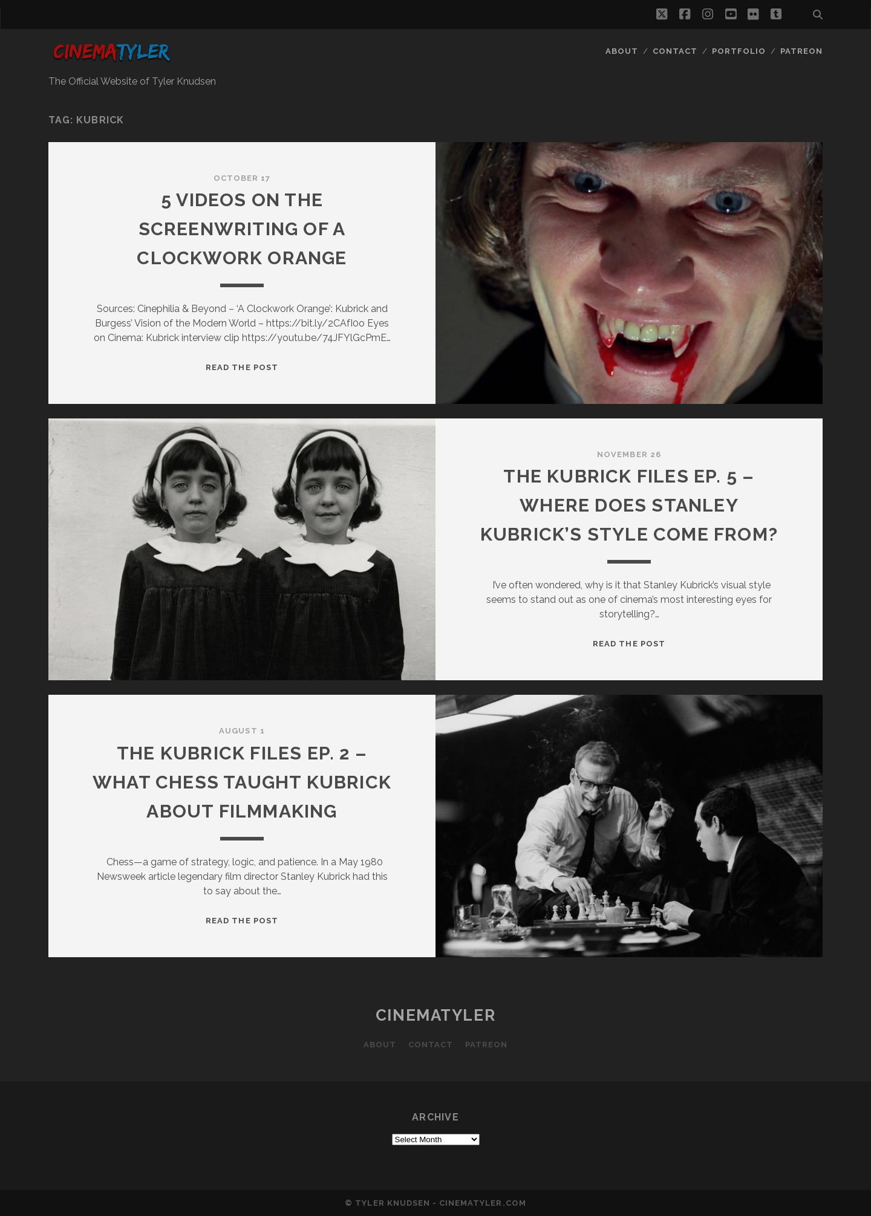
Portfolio (739, 51)
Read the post (242, 367)
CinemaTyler (435, 1015)
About (621, 51)
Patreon (801, 51)
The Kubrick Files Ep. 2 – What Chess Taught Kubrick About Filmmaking (242, 782)
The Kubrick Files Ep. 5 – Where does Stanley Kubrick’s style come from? (629, 505)
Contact (675, 51)
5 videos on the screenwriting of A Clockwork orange (242, 228)
